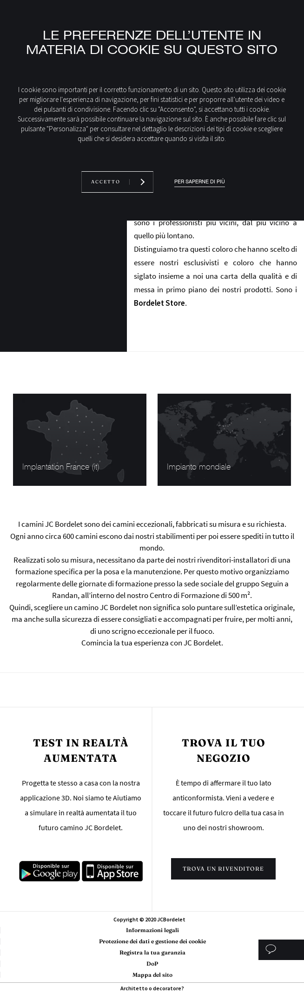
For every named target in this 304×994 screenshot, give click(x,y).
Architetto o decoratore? (152, 988)
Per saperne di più (199, 182)
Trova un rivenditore (223, 868)
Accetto (105, 182)
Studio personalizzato (281, 950)
